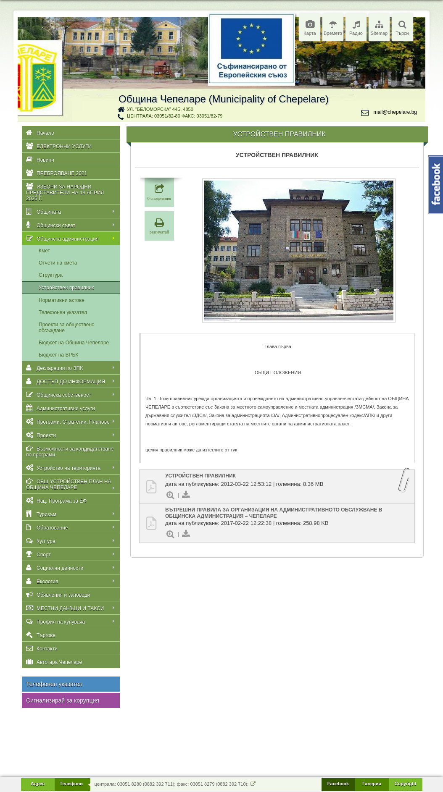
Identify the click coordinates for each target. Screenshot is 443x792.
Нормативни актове (61, 300)
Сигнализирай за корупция (62, 700)
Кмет (44, 251)
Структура (51, 275)
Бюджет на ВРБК (58, 355)
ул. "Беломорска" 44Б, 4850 (160, 109)
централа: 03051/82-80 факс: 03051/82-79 (174, 115)
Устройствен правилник (66, 288)
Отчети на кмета (58, 263)
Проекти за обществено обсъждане (67, 327)
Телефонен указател (63, 312)
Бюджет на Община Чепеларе (74, 343)
